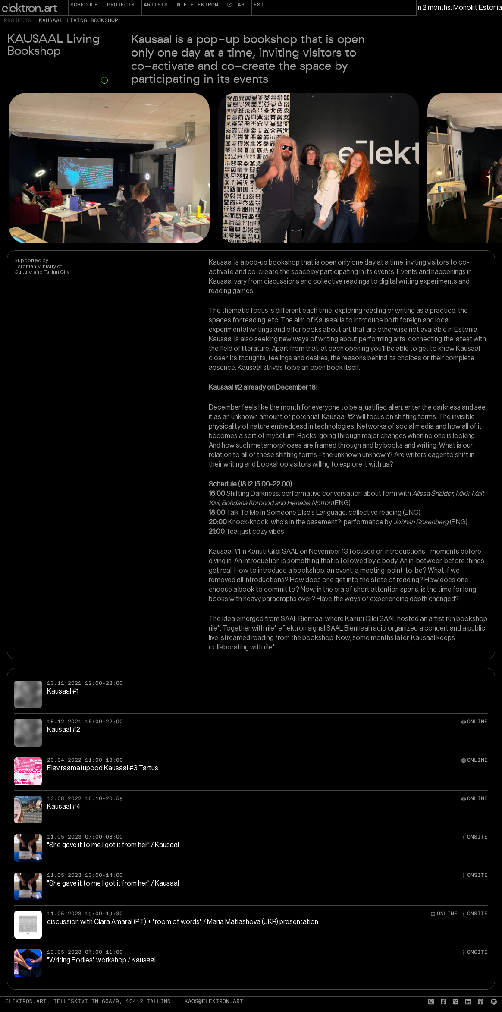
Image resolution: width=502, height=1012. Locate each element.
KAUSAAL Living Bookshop (78, 20)
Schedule (84, 5)
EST (259, 5)
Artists (156, 5)
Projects (121, 5)
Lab (236, 5)
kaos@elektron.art (214, 1001)
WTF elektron (197, 5)
